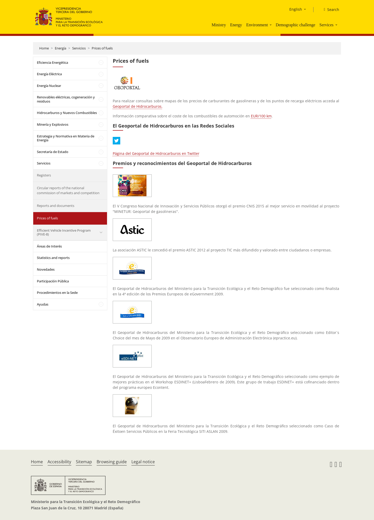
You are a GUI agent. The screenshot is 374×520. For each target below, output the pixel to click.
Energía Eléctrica (49, 74)
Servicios (79, 48)
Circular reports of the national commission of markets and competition (68, 190)
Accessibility (59, 462)
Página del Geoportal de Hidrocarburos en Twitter (156, 153)
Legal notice (143, 462)
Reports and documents (55, 205)
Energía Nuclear (49, 85)
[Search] (329, 9)
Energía (60, 48)
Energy (236, 25)
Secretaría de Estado (52, 151)
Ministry (219, 25)
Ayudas (42, 304)
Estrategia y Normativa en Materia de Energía (65, 138)
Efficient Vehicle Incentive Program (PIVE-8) (64, 232)
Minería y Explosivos (52, 124)
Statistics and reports (53, 257)
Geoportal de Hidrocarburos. (138, 106)
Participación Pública (53, 281)
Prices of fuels (102, 48)
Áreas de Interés (49, 246)
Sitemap (84, 462)
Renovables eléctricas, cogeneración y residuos (66, 99)
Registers (44, 175)
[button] (271, 24)
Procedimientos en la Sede (57, 292)
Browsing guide (112, 462)
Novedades (46, 269)
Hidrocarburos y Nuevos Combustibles (67, 112)
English (295, 9)
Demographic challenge (295, 25)
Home (44, 48)
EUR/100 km (261, 115)
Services (326, 25)
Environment (257, 25)
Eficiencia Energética (52, 62)
